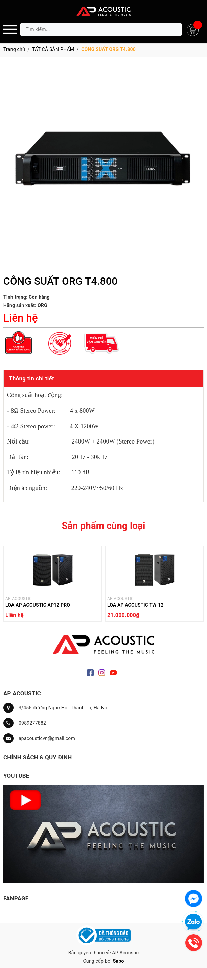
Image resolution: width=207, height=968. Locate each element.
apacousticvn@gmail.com (47, 738)
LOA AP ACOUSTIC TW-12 (135, 605)
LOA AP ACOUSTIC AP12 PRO (37, 605)
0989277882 (32, 723)
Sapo (118, 961)
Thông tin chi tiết (31, 378)
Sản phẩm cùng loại (103, 525)
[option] (52, 585)
